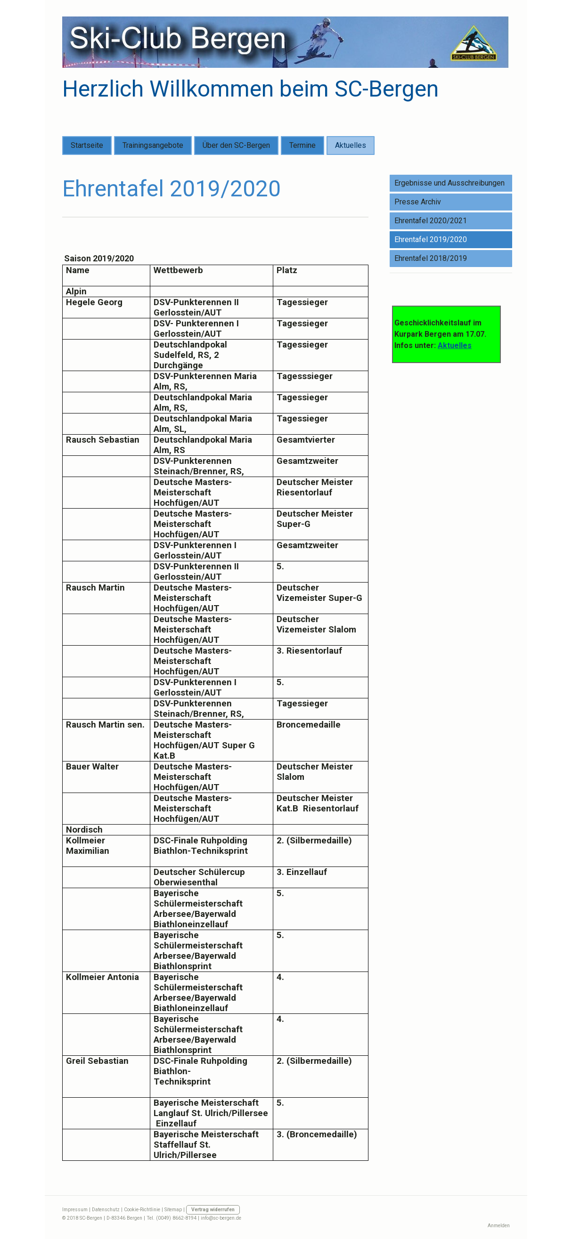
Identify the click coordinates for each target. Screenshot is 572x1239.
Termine (302, 145)
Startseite (87, 145)
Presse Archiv (417, 201)
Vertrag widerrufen (213, 1210)
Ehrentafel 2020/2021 (430, 220)
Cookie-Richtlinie (142, 1210)
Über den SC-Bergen (236, 145)
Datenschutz (106, 1210)
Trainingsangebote (153, 145)
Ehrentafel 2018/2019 (430, 258)
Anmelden (499, 1226)
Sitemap (173, 1210)
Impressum (75, 1210)
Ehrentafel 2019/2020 (430, 239)
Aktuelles (350, 145)
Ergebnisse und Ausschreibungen (449, 182)
